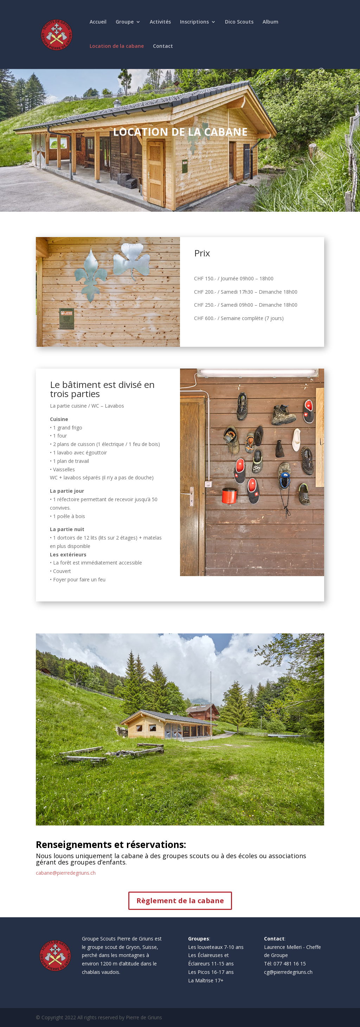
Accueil (98, 22)
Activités (160, 22)
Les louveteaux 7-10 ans (216, 947)
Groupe (125, 22)
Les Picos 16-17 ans (211, 972)
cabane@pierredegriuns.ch (66, 872)
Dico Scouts (239, 22)
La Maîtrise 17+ (206, 980)
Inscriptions (194, 22)
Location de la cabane (117, 46)
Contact (163, 46)
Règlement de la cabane (180, 900)
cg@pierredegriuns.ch (288, 972)
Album (270, 22)
